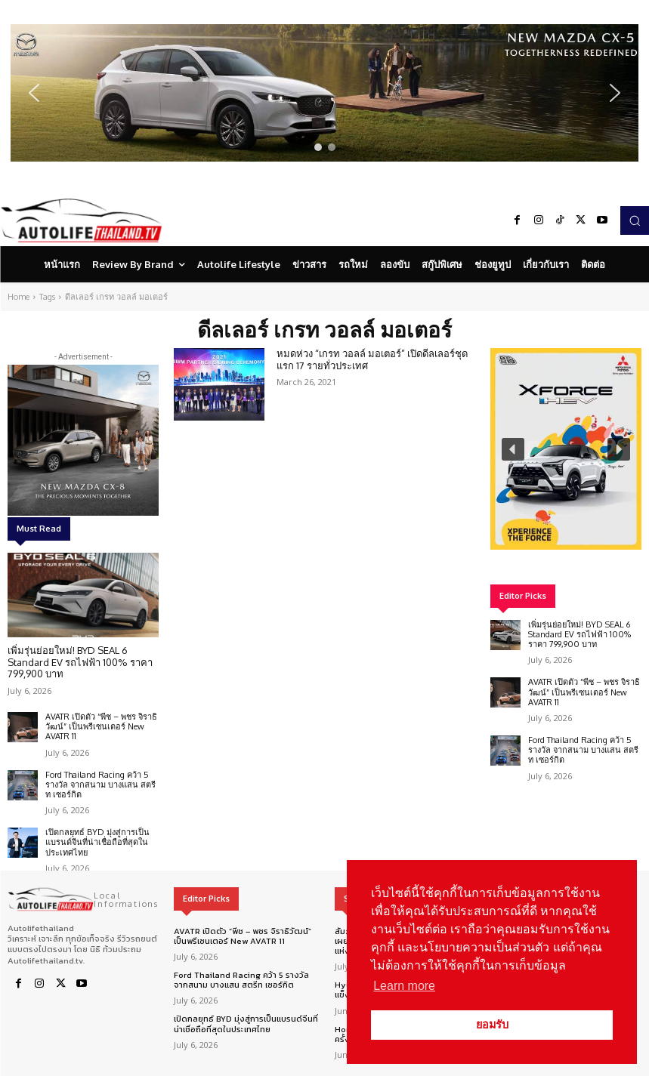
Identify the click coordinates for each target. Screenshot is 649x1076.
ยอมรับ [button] (492, 1025)
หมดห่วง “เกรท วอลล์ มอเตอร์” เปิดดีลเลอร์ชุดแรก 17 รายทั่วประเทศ (372, 359)
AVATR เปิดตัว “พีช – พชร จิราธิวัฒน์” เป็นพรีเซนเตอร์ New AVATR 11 (101, 726)
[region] (324, 93)
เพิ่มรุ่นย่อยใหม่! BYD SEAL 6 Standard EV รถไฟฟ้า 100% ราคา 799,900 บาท (80, 662)
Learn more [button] (404, 985)
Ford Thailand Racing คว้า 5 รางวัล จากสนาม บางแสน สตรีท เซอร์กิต (100, 784)
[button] (324, 93)
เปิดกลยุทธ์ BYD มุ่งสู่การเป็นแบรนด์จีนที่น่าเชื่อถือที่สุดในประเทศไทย (97, 842)
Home (18, 296)
